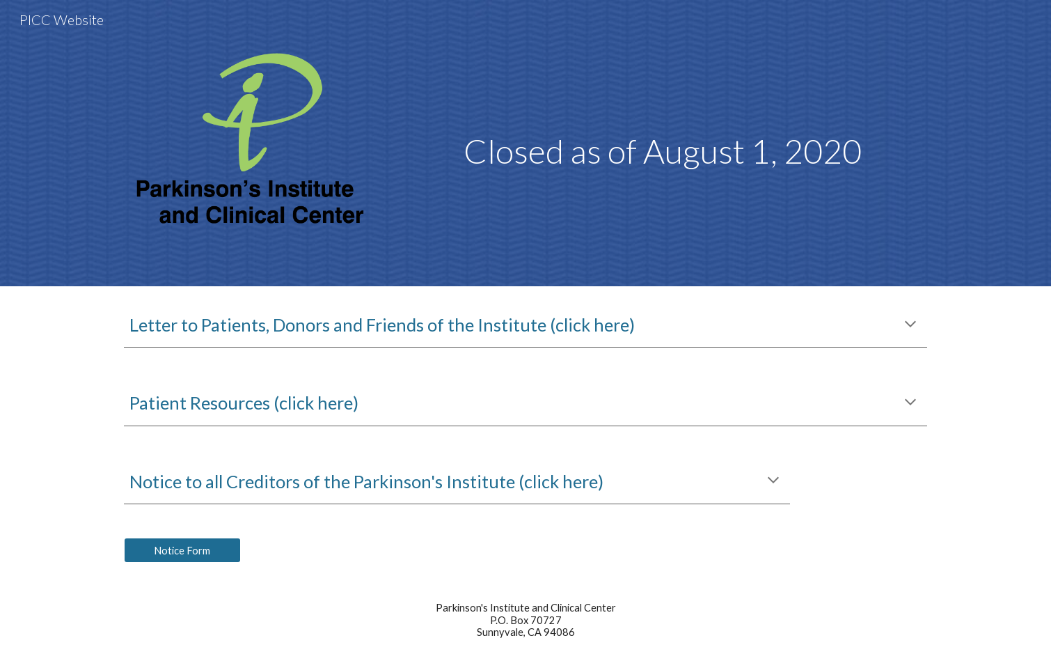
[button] (910, 325)
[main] (662, 109)
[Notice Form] (182, 550)
